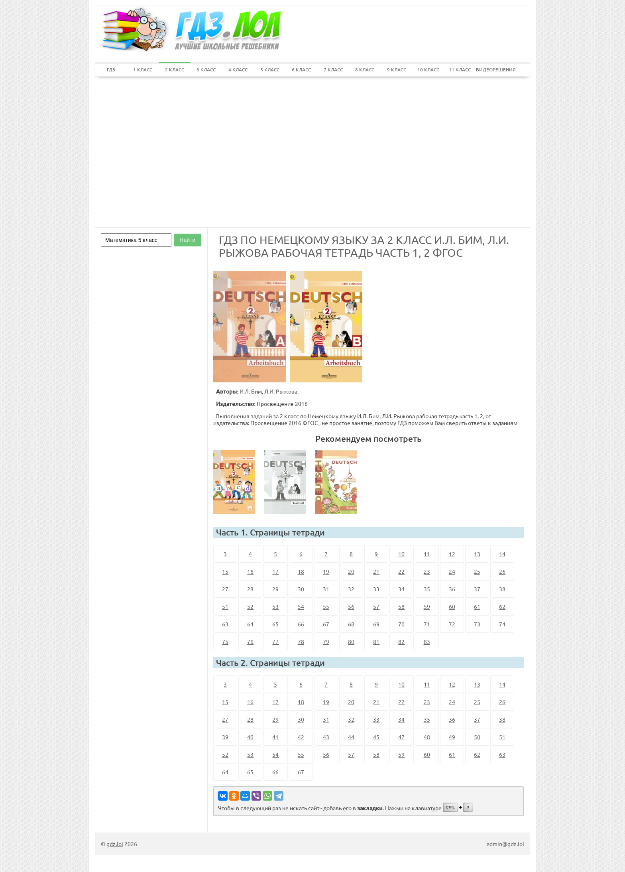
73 (477, 624)
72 (452, 624)
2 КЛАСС (174, 69)
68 (351, 624)
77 (275, 641)
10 (401, 553)
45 (376, 736)
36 (452, 588)
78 (301, 641)
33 (376, 588)
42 (301, 736)
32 (351, 588)
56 (351, 606)
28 (250, 588)
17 (275, 571)
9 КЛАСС (396, 69)
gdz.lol (114, 843)
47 (401, 736)
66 (301, 624)
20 (351, 571)
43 (326, 736)
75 (225, 641)
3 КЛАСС (206, 69)
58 (401, 606)
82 (401, 641)
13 (477, 553)
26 (502, 571)
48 (427, 736)
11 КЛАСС (460, 69)
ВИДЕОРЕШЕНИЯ (492, 69)
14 (502, 553)
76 (250, 641)
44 (351, 736)
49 (452, 736)
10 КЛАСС (428, 69)
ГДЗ (111, 69)
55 (326, 606)
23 (427, 571)
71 (427, 624)
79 (326, 641)
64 (250, 624)
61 (477, 606)
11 (427, 553)
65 (275, 624)
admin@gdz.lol (505, 843)
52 (250, 606)
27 (225, 588)
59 (427, 606)
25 (477, 571)
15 (225, 571)
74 (502, 624)
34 (401, 588)
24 (452, 571)
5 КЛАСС (269, 69)
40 (250, 736)
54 (301, 606)
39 (225, 736)
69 (376, 624)
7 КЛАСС (333, 69)
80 (351, 641)
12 (452, 553)
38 (502, 588)
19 (326, 571)
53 (275, 606)
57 (376, 606)
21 (376, 571)
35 (427, 588)
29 (275, 588)
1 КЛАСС (142, 69)
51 (225, 606)
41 (275, 736)
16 (250, 571)
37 (477, 588)
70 (401, 624)
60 (452, 606)
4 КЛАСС (238, 69)
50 (477, 736)
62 (502, 606)
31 (326, 588)
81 (376, 641)
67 (326, 624)
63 (225, 624)
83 (427, 641)
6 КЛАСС (301, 69)
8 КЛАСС (364, 69)
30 (301, 588)
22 (401, 571)
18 (301, 571)
